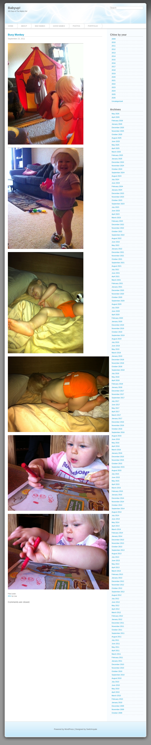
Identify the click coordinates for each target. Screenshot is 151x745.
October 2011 (117, 630)
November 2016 (118, 425)
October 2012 (117, 588)
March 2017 (116, 415)
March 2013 (116, 571)
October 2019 (117, 332)
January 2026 (117, 124)
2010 (113, 42)
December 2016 (118, 422)
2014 (113, 56)
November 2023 (118, 197)
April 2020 (116, 315)
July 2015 (115, 474)
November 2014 (118, 502)
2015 (113, 60)
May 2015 (115, 481)
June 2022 (116, 242)
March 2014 (116, 529)
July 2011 (115, 640)
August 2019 (116, 339)
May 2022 (115, 245)
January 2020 (117, 321)
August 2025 (116, 138)
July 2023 (115, 207)
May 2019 (115, 349)
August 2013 (116, 553)
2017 (113, 67)
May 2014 (115, 522)
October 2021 (117, 259)
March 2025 (116, 152)
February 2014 (117, 533)
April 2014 (116, 526)
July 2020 (115, 308)
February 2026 (117, 121)
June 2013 (116, 560)
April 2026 (116, 117)
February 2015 (117, 491)
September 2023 (118, 204)
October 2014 (117, 505)
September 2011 (118, 633)
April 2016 (116, 446)
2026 (113, 98)
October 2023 (117, 200)
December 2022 (118, 224)
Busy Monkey (16, 34)
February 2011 (117, 657)
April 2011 (116, 650)
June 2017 (116, 405)
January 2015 (117, 495)
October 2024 (117, 169)
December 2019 (118, 325)
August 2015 (116, 470)
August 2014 (116, 512)
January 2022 (117, 249)
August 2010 (116, 678)
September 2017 (118, 398)
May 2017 (115, 408)
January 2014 (117, 536)
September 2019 (118, 335)
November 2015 (118, 460)
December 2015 (118, 457)
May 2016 (115, 443)
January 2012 (117, 619)
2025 (113, 94)
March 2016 (116, 450)
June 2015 (116, 477)
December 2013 (118, 540)
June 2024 (116, 183)
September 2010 (118, 675)
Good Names (59, 26)
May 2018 (115, 377)
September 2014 (118, 508)
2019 (113, 73)
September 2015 (118, 467)
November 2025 (118, 131)
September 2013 (118, 550)
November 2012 (118, 585)
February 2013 (117, 574)
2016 (113, 63)
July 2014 (115, 515)
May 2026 (115, 114)
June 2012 (116, 602)
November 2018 (118, 363)
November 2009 (118, 709)
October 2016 (117, 429)
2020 (113, 77)
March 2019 (116, 353)
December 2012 (118, 581)
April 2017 (116, 411)
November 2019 (118, 328)
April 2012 (116, 609)
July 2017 (115, 401)
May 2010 (115, 689)
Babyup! (14, 8)
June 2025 (116, 141)
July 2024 (115, 179)
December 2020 (118, 290)
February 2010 (117, 699)
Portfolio (93, 26)
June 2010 (116, 685)
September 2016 (118, 432)
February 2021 (117, 283)
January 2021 (117, 287)
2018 (113, 70)
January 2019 (117, 356)
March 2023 (116, 218)
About (24, 26)
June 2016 (116, 439)
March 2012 (116, 612)
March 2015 (116, 488)
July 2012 (115, 599)
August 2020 (116, 304)
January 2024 (117, 190)
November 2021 (118, 256)
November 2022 (118, 228)
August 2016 (116, 436)
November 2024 (118, 166)
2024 (113, 91)
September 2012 (118, 592)
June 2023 (116, 211)
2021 (113, 80)
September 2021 (118, 263)
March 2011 (116, 654)
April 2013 (116, 567)
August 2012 (116, 595)
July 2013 (115, 557)
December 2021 (118, 252)
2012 (113, 49)
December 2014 (118, 498)
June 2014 (116, 519)
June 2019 (116, 346)
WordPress (69, 729)
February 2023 (117, 221)
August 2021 (116, 266)
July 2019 (115, 342)
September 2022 (118, 235)
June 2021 (116, 273)
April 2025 (116, 148)
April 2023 (116, 214)
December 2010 (118, 664)
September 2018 (118, 370)
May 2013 (115, 564)
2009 (113, 39)
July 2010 (115, 682)
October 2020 (117, 297)
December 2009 (118, 706)
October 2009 (117, 713)
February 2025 (117, 155)
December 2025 (118, 127)
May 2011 (115, 647)
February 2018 (117, 384)
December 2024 (118, 162)
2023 (113, 87)
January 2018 (117, 387)
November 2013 (118, 543)
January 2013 (117, 578)
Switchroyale (91, 729)
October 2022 (117, 231)
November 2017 (118, 394)
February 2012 (117, 616)
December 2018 (118, 360)
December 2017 (118, 391)
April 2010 (116, 692)
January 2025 (117, 159)
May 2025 (115, 145)
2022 (113, 84)
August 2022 (116, 238)
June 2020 (116, 311)
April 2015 (116, 484)
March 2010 (116, 696)
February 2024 (117, 186)
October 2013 (117, 547)
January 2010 (117, 702)
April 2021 (116, 276)
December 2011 (118, 623)
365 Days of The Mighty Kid (17, 11)
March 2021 (116, 280)
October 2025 (117, 134)
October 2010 (117, 671)
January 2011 (117, 661)
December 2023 (118, 193)
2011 (9, 596)
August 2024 (116, 176)
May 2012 (115, 605)
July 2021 (115, 269)
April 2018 (116, 380)
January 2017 (117, 418)
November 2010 (118, 668)
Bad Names (40, 26)
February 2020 (117, 318)
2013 (113, 53)
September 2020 (118, 301)
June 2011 (116, 644)
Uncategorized (117, 101)
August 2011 (116, 637)
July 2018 (115, 373)
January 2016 (117, 453)
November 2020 (118, 294)
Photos (76, 26)
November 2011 (118, 626)
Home (10, 26)
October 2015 (117, 463)
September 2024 (118, 172)
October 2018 (117, 366)
